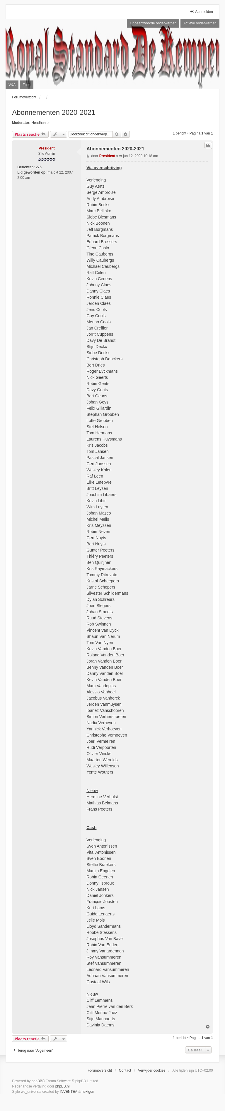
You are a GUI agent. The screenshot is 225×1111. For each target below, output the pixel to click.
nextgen (88, 1092)
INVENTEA (68, 1092)
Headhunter (40, 123)
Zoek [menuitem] (26, 85)
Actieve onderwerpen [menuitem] (200, 23)
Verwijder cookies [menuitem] (151, 1070)
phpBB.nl (62, 1086)
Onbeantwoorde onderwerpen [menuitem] (153, 23)
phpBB (37, 1081)
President (47, 148)
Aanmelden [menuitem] (201, 11)
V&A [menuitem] (12, 85)
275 (39, 167)
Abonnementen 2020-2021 (53, 112)
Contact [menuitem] (125, 1070)
